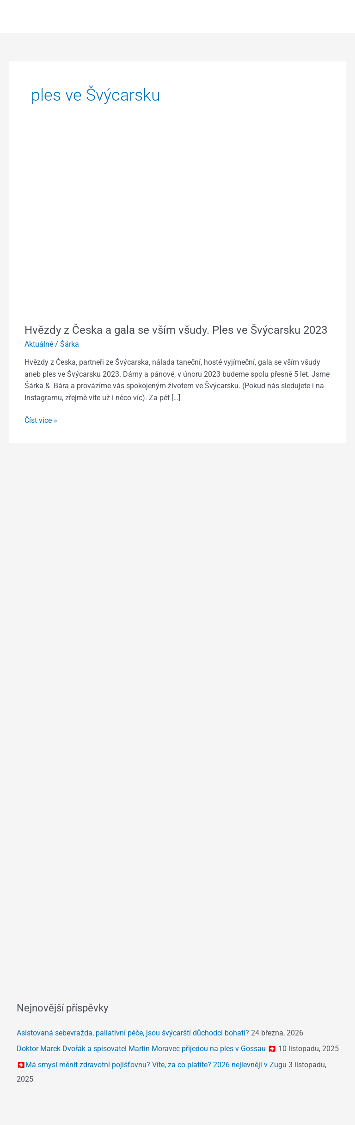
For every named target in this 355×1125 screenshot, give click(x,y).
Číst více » (40, 420)
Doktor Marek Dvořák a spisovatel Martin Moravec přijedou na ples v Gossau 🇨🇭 (146, 1049)
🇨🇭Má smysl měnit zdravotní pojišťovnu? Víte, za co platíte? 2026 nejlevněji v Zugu (152, 1065)
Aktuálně (38, 344)
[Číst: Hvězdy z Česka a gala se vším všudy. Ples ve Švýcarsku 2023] (177, 226)
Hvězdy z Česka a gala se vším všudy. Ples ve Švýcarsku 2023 (175, 330)
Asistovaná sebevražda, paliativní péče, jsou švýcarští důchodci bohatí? (133, 1033)
